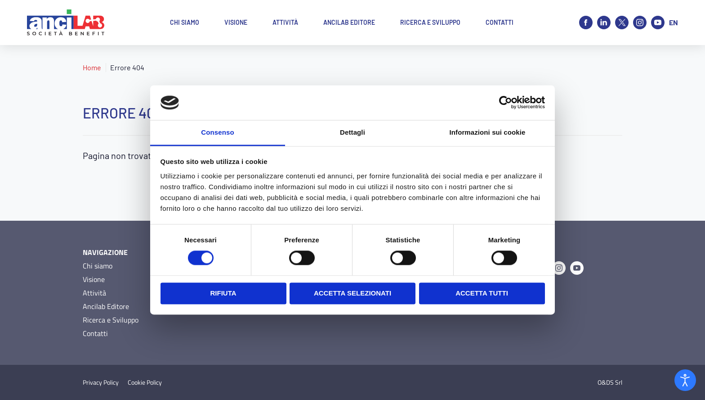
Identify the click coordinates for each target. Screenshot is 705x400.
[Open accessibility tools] (685, 380)
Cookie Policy (145, 382)
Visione (94, 279)
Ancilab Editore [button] (349, 22)
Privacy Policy (101, 382)
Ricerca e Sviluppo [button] (430, 22)
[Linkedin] (604, 22)
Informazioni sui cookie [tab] (488, 132)
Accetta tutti (481, 293)
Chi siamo (97, 265)
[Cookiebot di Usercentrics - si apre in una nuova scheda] (505, 102)
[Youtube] (658, 22)
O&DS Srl (610, 382)
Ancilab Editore (106, 306)
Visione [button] (235, 22)
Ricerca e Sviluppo (110, 319)
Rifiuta (223, 293)
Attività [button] (285, 22)
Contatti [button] (499, 22)
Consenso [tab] (217, 132)
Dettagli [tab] (352, 132)
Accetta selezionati (352, 293)
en (673, 22)
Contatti (95, 333)
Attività (94, 292)
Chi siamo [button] (184, 22)
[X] (622, 22)
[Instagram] (640, 22)
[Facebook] (586, 22)
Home (92, 67)
